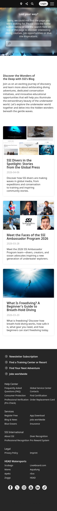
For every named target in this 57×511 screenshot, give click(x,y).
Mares (8, 469)
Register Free (11, 415)
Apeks (8, 473)
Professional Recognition (17, 440)
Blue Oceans (11, 423)
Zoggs (8, 477)
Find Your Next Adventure (23, 368)
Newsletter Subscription (22, 356)
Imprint (34, 452)
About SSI (9, 436)
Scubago (9, 465)
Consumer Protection (15, 395)
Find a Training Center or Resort (26, 362)
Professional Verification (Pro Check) (17, 401)
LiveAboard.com (38, 465)
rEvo (32, 473)
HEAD (33, 477)
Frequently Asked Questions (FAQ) (13, 390)
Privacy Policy (11, 452)
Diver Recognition (39, 436)
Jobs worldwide (16, 374)
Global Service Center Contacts (40, 390)
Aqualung (35, 469)
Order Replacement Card (42, 399)
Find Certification (38, 395)
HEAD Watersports (15, 461)
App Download (37, 415)
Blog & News (11, 419)
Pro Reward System (39, 440)
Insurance (35, 423)
